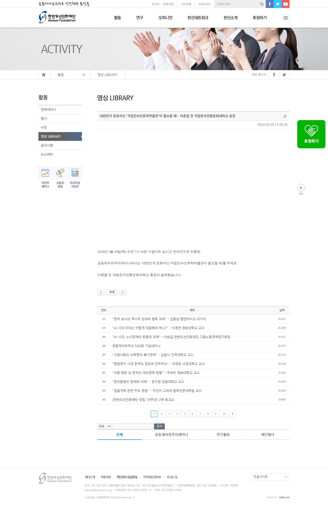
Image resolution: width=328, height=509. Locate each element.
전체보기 (282, 20)
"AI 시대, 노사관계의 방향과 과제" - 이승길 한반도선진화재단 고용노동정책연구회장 (171, 337)
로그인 (155, 4)
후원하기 (259, 20)
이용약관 (105, 477)
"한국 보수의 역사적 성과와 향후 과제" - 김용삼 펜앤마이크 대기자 (159, 319)
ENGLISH (205, 4)
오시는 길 (172, 477)
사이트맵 (186, 4)
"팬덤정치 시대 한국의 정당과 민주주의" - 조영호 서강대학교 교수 (158, 364)
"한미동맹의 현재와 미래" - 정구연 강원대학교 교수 (148, 382)
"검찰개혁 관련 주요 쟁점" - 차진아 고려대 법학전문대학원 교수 (157, 391)
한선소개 (230, 20)
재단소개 (90, 477)
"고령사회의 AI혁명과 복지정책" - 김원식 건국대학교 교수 (152, 355)
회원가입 (168, 4)
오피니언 (165, 20)
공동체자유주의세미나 (171, 434)
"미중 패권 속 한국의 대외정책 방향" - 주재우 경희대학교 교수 (156, 373)
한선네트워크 (198, 20)
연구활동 (223, 434)
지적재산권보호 (152, 477)
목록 (112, 292)
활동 (117, 20)
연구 (140, 20)
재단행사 (267, 434)
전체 (119, 434)
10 (223, 414)
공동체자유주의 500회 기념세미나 (136, 346)
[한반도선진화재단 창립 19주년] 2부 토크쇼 (143, 399)
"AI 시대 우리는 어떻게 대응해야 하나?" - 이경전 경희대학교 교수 (158, 328)
